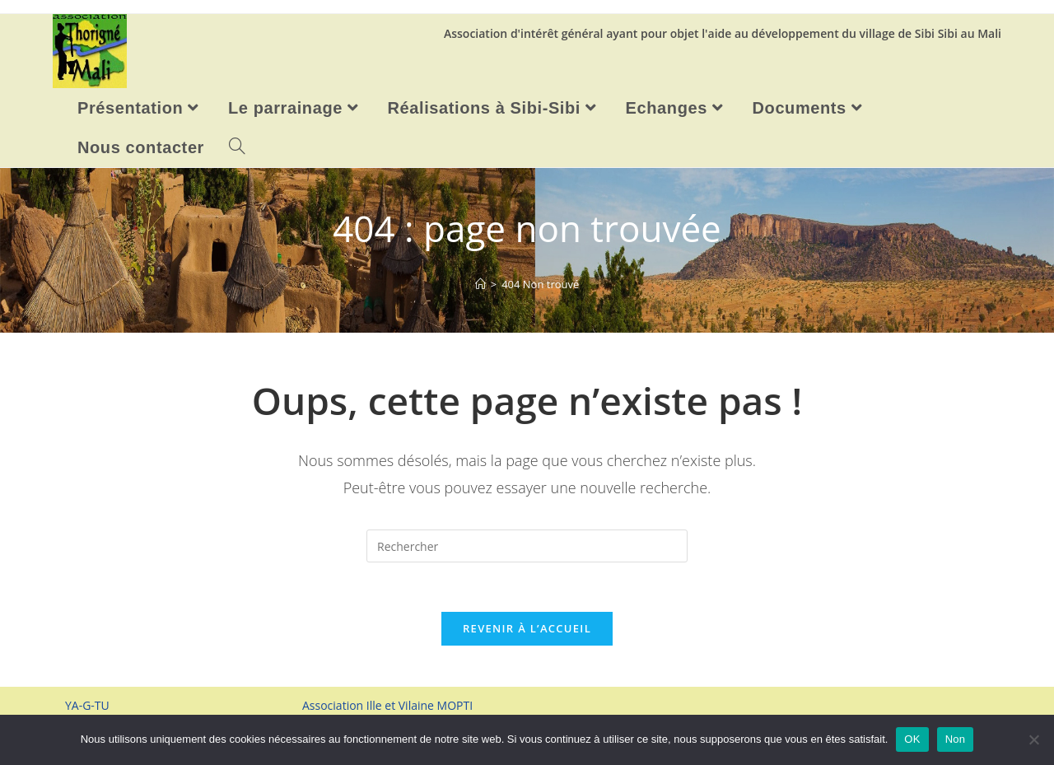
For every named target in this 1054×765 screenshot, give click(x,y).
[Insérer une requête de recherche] (527, 545)
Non (955, 739)
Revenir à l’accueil (527, 628)
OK (912, 739)
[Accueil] (480, 284)
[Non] (1033, 739)
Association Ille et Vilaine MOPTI (387, 705)
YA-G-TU (87, 705)
